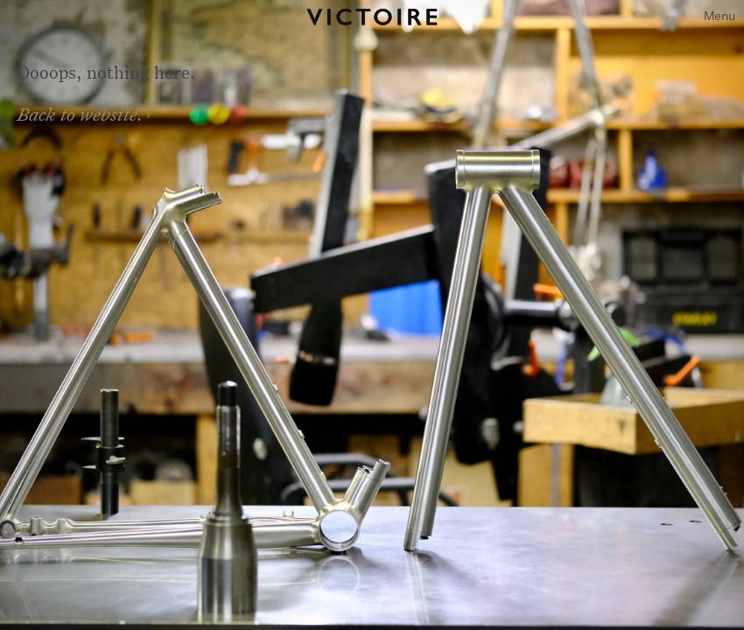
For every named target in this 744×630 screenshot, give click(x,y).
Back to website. (81, 113)
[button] (719, 16)
